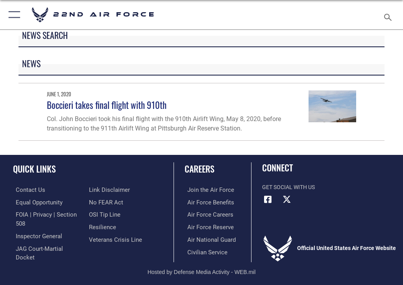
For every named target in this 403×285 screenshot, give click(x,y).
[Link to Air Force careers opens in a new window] (205, 213)
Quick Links (34, 168)
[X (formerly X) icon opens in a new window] (287, 199)
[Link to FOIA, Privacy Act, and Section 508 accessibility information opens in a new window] (46, 213)
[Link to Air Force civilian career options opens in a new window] (202, 250)
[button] (13, 14)
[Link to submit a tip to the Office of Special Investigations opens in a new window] (103, 213)
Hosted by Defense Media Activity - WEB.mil (202, 268)
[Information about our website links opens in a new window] (107, 189)
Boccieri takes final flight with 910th (106, 105)
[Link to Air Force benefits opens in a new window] (206, 202)
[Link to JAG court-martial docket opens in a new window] (44, 238)
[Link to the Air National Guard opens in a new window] (207, 238)
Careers (199, 168)
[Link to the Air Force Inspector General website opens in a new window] (34, 225)
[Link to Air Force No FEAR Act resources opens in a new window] (104, 202)
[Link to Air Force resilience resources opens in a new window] (101, 225)
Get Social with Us (288, 187)
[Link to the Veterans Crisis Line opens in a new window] (113, 238)
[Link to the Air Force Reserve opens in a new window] (206, 225)
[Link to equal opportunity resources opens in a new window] (35, 202)
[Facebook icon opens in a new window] (268, 199)
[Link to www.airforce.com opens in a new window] (206, 189)
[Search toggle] (389, 14)
